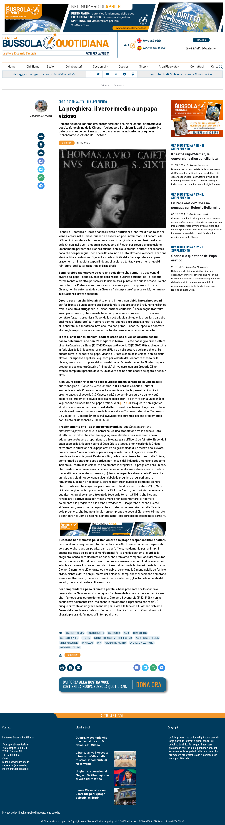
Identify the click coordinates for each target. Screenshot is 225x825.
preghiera (86, 637)
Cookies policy (27, 812)
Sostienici (99, 66)
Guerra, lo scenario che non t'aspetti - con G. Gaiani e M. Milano (91, 740)
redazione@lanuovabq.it (15, 761)
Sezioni (51, 66)
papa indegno (87, 642)
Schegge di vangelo (27, 73)
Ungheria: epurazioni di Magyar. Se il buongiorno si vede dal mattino (92, 774)
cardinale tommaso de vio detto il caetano (113, 637)
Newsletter (201, 48)
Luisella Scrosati (41, 115)
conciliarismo (114, 632)
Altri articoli (112, 715)
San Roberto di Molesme (165, 73)
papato (126, 632)
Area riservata (168, 66)
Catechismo (119, 85)
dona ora (201, 40)
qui (121, 402)
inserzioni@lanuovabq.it (15, 768)
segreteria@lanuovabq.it (15, 765)
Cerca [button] (217, 66)
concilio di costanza (75, 632)
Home (11, 66)
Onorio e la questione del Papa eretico (195, 256)
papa (99, 642)
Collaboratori (73, 66)
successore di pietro (69, 637)
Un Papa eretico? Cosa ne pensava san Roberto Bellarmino (196, 204)
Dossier (123, 66)
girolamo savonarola (69, 642)
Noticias (153, 47)
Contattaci (197, 66)
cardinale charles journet (142, 642)
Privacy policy (9, 812)
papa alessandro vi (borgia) (147, 637)
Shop (142, 66)
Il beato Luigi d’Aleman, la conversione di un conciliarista (194, 155)
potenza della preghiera (115, 642)
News (151, 40)
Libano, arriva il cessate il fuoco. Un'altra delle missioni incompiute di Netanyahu (92, 757)
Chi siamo (32, 66)
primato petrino (140, 632)
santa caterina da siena (70, 646)
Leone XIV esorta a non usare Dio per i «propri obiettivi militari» (91, 793)
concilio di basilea (96, 632)
